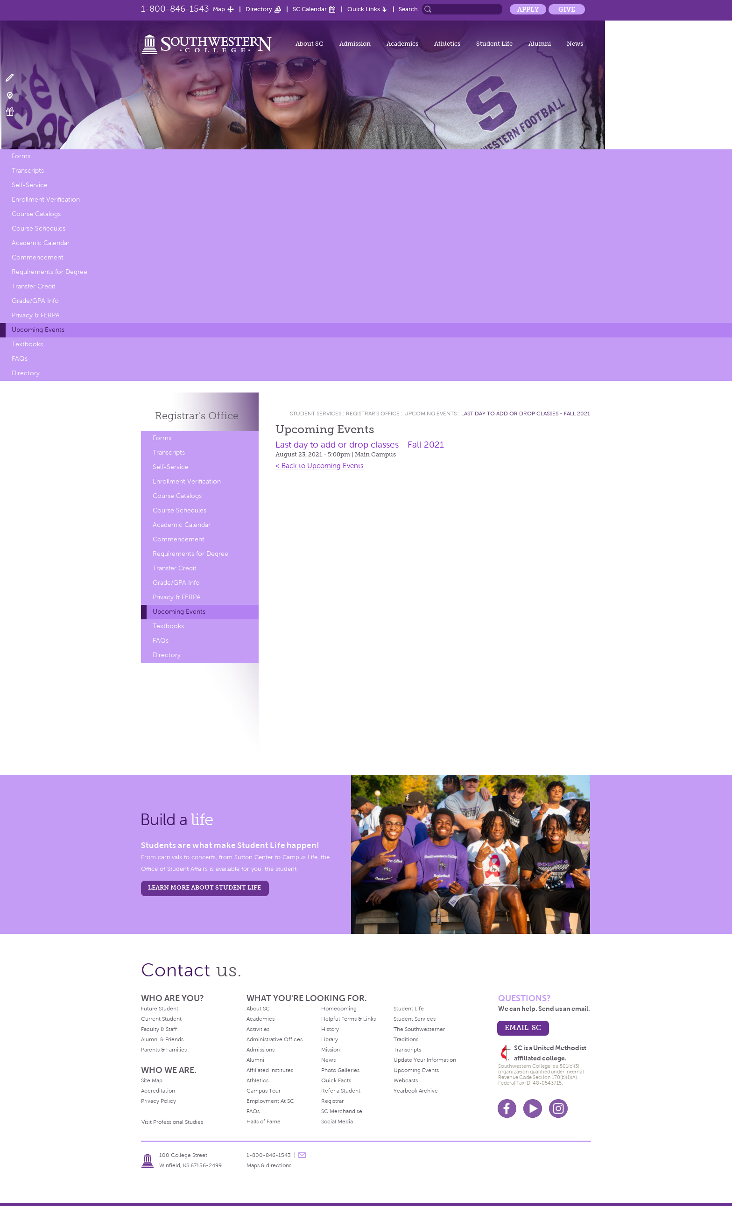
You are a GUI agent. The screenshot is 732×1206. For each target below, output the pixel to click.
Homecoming (339, 1008)
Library (329, 1039)
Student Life (494, 43)
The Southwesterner (419, 1029)
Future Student (159, 1008)
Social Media (337, 1121)
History (330, 1029)
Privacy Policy (158, 1101)
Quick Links (363, 9)
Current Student (161, 1019)
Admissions (260, 1049)
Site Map (151, 1080)
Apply (528, 9)
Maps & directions (268, 1165)
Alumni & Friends (162, 1039)
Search (408, 9)
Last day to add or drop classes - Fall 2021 (525, 413)
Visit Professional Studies (172, 1122)
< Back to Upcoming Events (319, 466)
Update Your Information (425, 1060)
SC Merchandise (341, 1111)
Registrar (332, 1101)
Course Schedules (38, 228)
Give (566, 9)
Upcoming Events (38, 329)
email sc (523, 1027)
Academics (402, 43)
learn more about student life (204, 887)
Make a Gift (15, 112)
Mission (330, 1049)
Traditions (406, 1039)
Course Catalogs (36, 213)
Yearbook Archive (416, 1090)
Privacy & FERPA (36, 315)
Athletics (447, 43)
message (302, 1155)
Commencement (37, 257)
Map (219, 9)
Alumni (539, 43)
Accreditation (158, 1090)
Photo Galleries (340, 1070)
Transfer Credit (34, 286)
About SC (310, 43)
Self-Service (30, 185)
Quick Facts (336, 1080)
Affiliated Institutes (269, 1070)
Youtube (532, 1108)
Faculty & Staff (159, 1029)
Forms (21, 156)
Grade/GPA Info (35, 300)
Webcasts (406, 1080)
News (575, 43)
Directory (259, 9)
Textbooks (27, 344)
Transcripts (28, 170)
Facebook (507, 1108)
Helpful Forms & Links (348, 1019)
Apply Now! (15, 78)
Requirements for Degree (49, 271)
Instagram (558, 1108)
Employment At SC (270, 1101)
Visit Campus (15, 95)
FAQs (20, 358)
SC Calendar (310, 9)
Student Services (315, 413)
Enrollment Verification (46, 199)
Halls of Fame (263, 1121)
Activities (257, 1029)
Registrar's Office (373, 413)
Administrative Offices (274, 1039)
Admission (355, 43)
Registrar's (197, 415)
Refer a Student (340, 1090)
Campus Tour (263, 1090)
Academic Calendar (41, 242)
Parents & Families (164, 1049)
